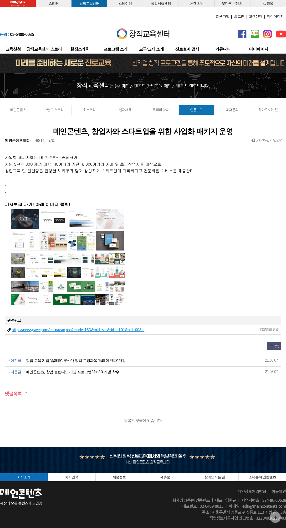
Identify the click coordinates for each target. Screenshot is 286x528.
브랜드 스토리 (53, 109)
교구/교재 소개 (151, 49)
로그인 (239, 16)
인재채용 (125, 109)
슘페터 (54, 3)
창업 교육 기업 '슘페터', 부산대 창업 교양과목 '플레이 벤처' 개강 (76, 361)
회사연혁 (71, 477)
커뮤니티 (222, 49)
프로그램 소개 (116, 49)
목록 (274, 346)
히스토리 (89, 109)
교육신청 (13, 49)
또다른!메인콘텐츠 (262, 477)
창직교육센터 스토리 (44, 49)
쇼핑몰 (268, 3)
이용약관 (279, 491)
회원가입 (222, 16)
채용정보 (119, 477)
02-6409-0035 (17, 34)
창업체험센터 (161, 3)
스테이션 (125, 3)
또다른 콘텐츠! (232, 3)
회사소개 (24, 477)
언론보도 (196, 109)
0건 (27, 140)
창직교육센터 (89, 3)
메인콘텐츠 (18, 109)
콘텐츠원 (196, 3)
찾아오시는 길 (268, 109)
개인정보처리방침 (252, 491)
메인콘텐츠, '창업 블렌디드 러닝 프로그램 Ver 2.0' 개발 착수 (72, 372)
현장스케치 (79, 49)
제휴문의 (232, 109)
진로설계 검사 (187, 49)
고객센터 (255, 16)
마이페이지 (275, 16)
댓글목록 (13, 393)
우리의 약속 (161, 109)
